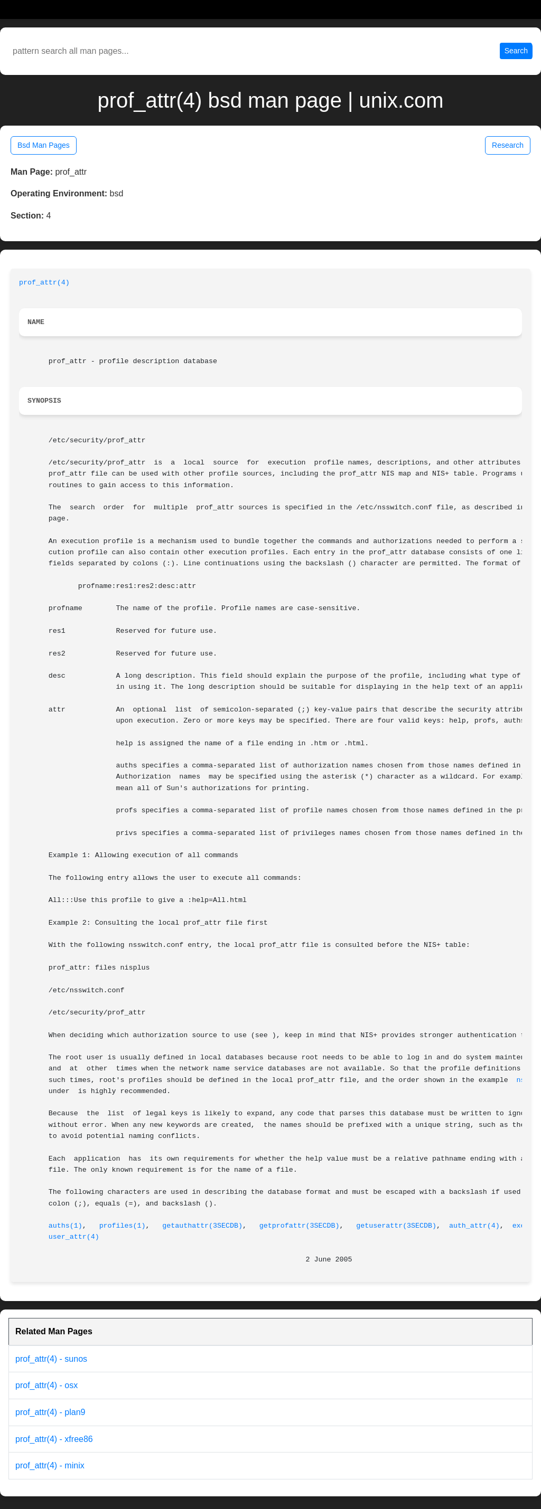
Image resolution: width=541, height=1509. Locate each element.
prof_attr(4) (44, 283)
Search (516, 50)
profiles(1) (122, 1226)
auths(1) (65, 1226)
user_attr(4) (74, 1237)
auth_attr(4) (474, 1226)
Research (508, 145)
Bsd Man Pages (43, 145)
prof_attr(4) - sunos (51, 1358)
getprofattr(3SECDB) (299, 1226)
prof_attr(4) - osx (46, 1385)
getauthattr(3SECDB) (202, 1226)
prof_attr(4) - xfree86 (54, 1439)
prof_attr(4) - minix (50, 1465)
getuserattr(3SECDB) (396, 1226)
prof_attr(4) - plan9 (50, 1412)
